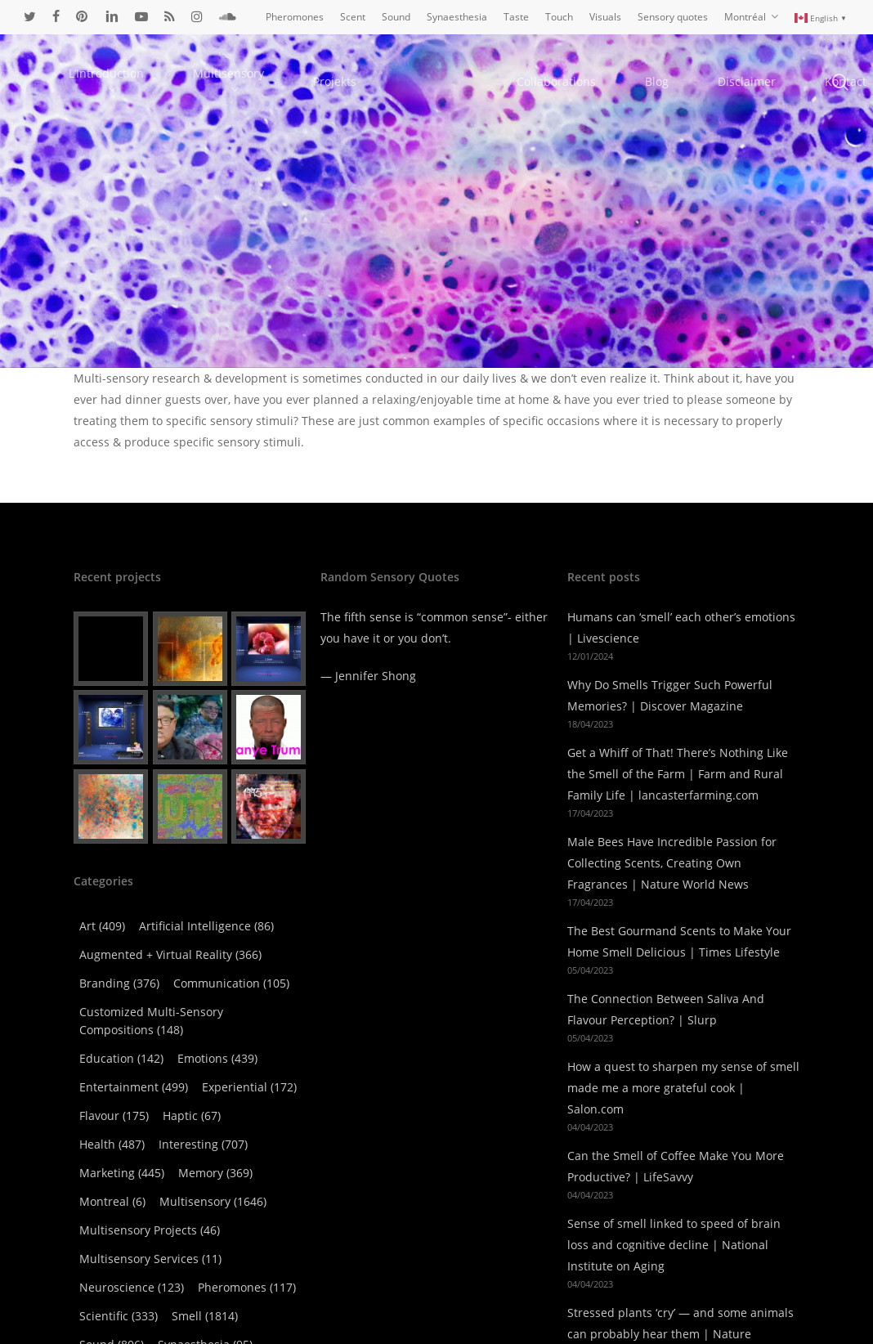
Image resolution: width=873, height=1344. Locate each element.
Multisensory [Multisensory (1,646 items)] (212, 1153)
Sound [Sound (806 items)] (111, 1296)
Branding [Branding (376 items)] (119, 935)
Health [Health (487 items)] (112, 1096)
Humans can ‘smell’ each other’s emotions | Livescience (681, 579)
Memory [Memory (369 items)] (215, 1124)
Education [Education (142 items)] (121, 1010)
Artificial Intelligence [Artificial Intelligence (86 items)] (206, 877)
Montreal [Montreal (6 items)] (112, 1153)
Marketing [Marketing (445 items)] (121, 1124)
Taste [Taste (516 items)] (108, 1325)
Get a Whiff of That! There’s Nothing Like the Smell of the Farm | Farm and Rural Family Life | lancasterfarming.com (677, 726)
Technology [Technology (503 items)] (198, 1325)
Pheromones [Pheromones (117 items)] (247, 1239)
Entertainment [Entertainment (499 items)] (133, 1038)
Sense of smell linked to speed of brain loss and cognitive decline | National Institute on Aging (674, 1196)
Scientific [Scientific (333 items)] (118, 1267)
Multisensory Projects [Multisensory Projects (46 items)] (149, 1181)
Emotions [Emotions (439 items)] (217, 1010)
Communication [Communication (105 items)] (231, 935)
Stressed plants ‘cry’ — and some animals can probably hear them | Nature (680, 1275)
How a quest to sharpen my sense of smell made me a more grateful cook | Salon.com (683, 1039)
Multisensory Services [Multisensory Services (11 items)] (150, 1210)
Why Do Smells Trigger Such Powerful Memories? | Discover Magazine (669, 647)
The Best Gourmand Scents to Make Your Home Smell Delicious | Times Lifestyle (679, 893)
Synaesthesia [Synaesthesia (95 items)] (205, 1296)
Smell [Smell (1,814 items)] (205, 1267)
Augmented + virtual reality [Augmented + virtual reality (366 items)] (170, 906)
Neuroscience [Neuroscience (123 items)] (131, 1239)
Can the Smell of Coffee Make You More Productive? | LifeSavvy (675, 1118)
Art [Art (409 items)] (102, 877)
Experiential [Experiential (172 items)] (249, 1038)
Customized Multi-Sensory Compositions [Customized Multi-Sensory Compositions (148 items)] (151, 972)
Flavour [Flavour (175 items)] (114, 1067)
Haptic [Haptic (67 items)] (192, 1067)
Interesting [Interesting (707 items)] (203, 1096)
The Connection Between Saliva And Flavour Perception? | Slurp (665, 961)
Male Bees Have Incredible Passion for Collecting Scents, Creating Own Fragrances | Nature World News (672, 815)
